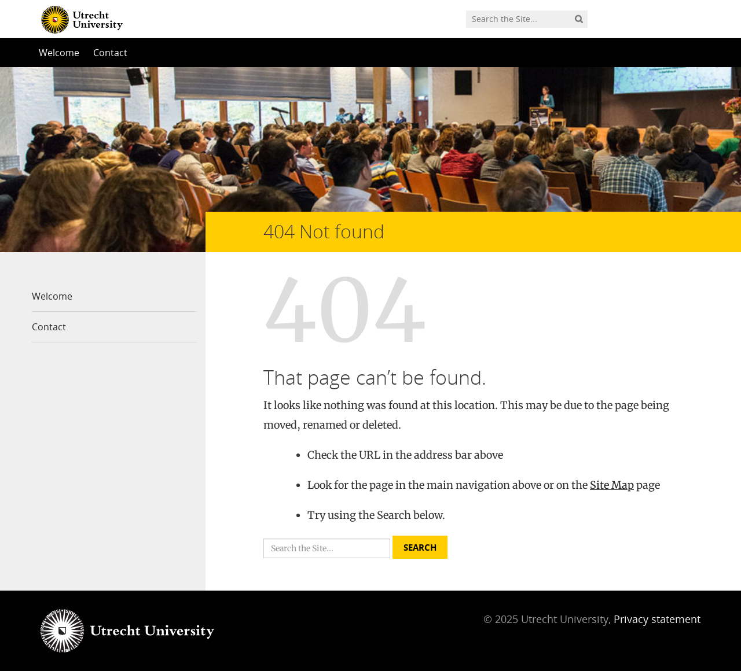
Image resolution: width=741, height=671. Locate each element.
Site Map (612, 485)
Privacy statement (657, 619)
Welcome (59, 52)
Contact (110, 52)
